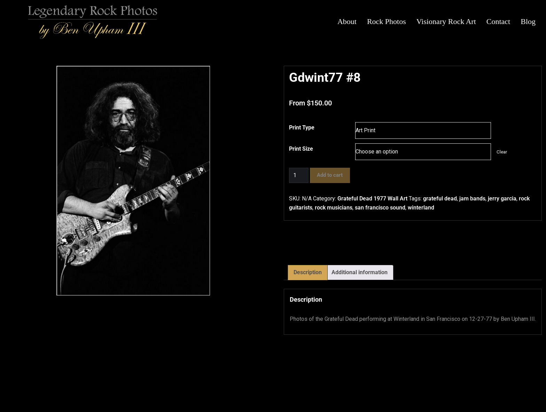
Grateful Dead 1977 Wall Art (372, 198)
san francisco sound (380, 207)
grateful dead (440, 198)
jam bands (472, 198)
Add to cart (330, 175)
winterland (421, 207)
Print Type (301, 127)
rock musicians (333, 207)
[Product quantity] (299, 175)
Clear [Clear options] (502, 151)
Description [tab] (308, 272)
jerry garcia (502, 198)
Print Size (301, 148)
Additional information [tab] (360, 272)
